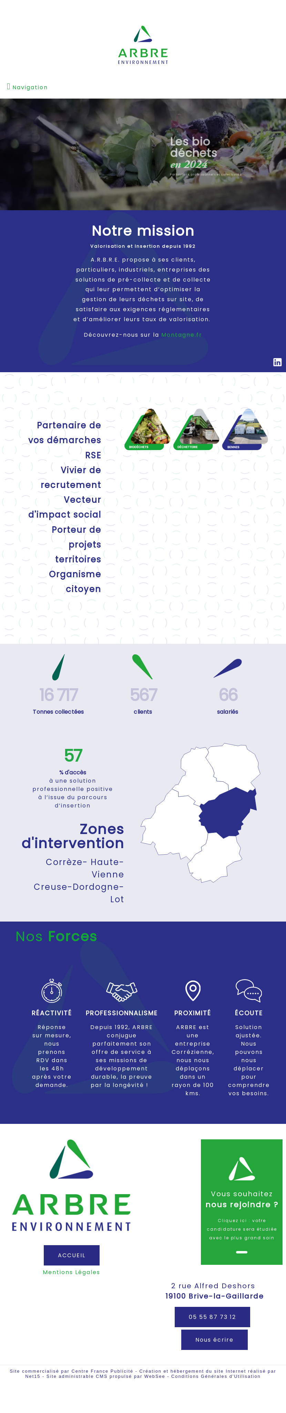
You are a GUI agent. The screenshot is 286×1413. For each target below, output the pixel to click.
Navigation (30, 87)
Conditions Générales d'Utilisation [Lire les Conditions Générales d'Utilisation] (216, 1376)
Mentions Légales (71, 1272)
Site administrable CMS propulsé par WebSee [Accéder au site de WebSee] (106, 1376)
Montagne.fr (181, 335)
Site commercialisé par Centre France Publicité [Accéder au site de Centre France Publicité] (71, 1371)
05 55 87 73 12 (212, 1317)
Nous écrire (214, 1340)
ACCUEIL (71, 1255)
